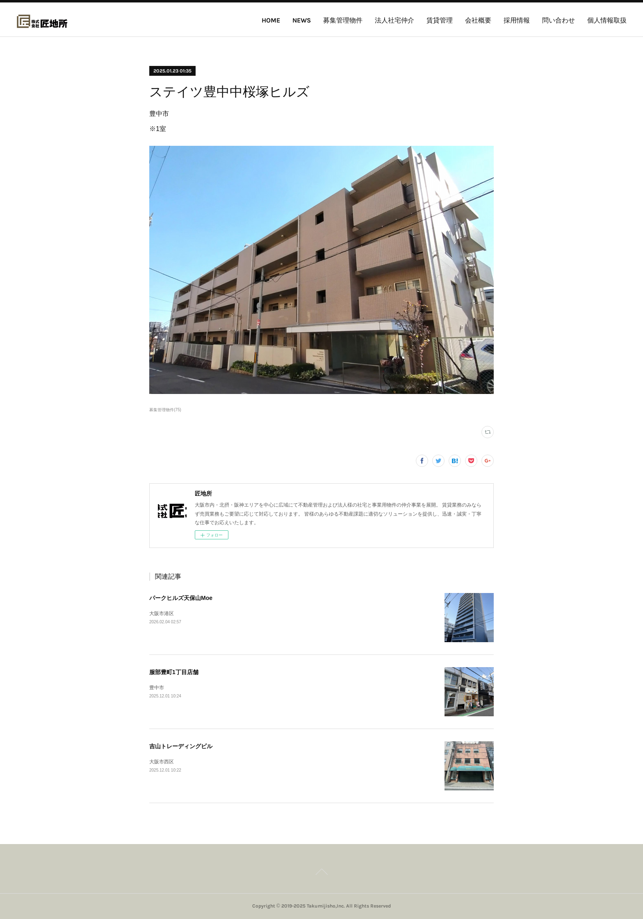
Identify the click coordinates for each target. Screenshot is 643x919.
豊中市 (156, 687)
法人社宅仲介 (394, 20)
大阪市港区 (161, 613)
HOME (271, 20)
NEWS (301, 20)
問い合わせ (558, 20)
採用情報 (517, 20)
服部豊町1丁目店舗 (173, 672)
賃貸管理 (439, 20)
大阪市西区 (161, 762)
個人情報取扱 (607, 20)
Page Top (321, 873)
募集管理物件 (343, 20)
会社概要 (478, 20)
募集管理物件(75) (165, 409)
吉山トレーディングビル (180, 746)
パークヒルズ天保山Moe (180, 598)
